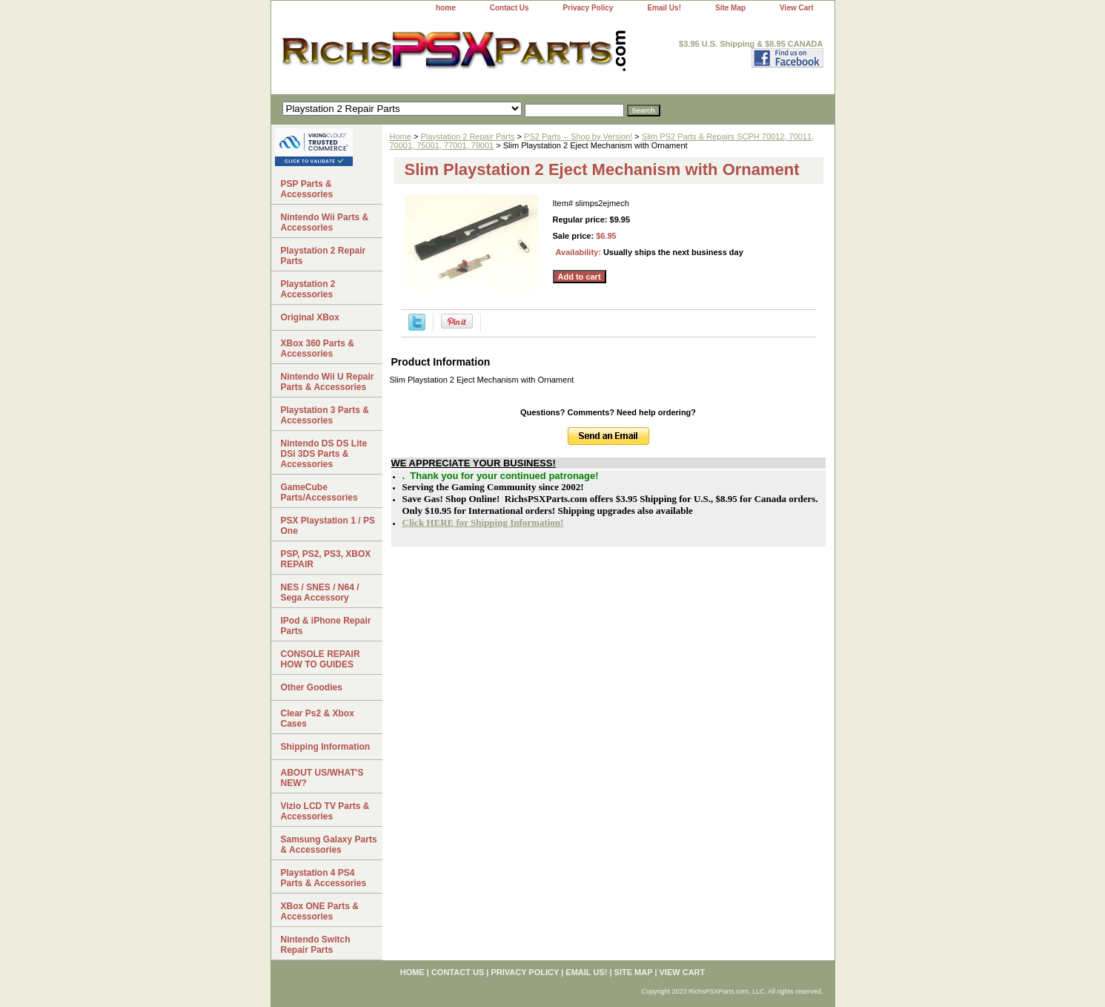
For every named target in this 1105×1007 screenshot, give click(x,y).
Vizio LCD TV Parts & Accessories (325, 811)
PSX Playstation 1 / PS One (328, 525)
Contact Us (509, 8)
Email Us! (664, 8)
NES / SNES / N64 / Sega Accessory (320, 592)
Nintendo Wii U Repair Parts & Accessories (327, 382)
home (446, 8)
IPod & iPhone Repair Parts (326, 625)
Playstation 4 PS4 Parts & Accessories (324, 878)
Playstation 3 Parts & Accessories (325, 415)
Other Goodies (311, 687)
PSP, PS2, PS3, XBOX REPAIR (326, 559)
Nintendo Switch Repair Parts (316, 944)
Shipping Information (326, 747)
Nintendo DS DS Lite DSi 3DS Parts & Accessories (324, 453)
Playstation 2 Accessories (308, 289)
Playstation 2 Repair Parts (467, 136)
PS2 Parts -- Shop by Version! (578, 136)
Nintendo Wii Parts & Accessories (325, 222)
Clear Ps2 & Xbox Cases (317, 718)
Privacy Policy (588, 8)
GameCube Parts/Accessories (319, 492)
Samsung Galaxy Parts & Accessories (329, 844)
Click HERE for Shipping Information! (483, 522)
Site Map (730, 8)
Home (400, 136)
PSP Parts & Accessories (307, 189)
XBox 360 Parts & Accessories (317, 348)
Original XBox (310, 317)
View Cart (796, 8)
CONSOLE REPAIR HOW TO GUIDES (320, 659)
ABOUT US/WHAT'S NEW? (322, 777)
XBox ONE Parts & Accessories (320, 911)
